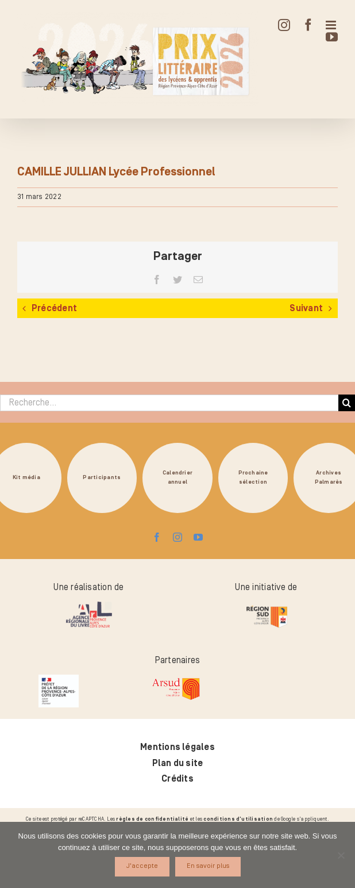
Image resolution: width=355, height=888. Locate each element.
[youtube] (198, 537)
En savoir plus (208, 866)
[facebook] (156, 537)
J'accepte (142, 866)
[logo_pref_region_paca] (58, 679)
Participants (102, 477)
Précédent (54, 308)
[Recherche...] (169, 403)
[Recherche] (346, 403)
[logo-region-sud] (266, 606)
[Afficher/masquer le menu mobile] (332, 25)
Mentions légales (177, 747)
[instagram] (177, 537)
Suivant (306, 308)
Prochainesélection (253, 478)
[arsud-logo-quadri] (175, 679)
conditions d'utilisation (238, 819)
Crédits (177, 779)
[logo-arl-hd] (89, 606)
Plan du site (177, 763)
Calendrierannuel (177, 478)
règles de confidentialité (152, 819)
